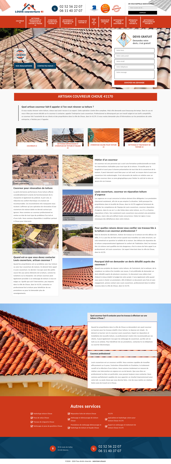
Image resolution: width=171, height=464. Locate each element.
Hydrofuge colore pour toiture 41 (52, 22)
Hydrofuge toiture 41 (82, 22)
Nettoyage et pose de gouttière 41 (118, 22)
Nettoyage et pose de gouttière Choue (48, 426)
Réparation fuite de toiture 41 (133, 22)
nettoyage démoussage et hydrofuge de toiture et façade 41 (35, 21)
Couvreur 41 (20, 22)
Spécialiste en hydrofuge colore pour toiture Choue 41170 (122, 419)
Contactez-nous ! (45, 66)
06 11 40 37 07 (71, 10)
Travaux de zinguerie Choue (44, 422)
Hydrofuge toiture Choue (43, 414)
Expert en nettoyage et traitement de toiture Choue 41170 (122, 426)
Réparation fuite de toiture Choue (83, 414)
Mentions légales (99, 461)
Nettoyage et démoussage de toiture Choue (84, 419)
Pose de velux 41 (94, 21)
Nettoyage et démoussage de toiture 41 (149, 22)
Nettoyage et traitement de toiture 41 (67, 22)
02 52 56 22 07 (71, 6)
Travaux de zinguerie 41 (104, 22)
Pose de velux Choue (41, 418)
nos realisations (24, 66)
